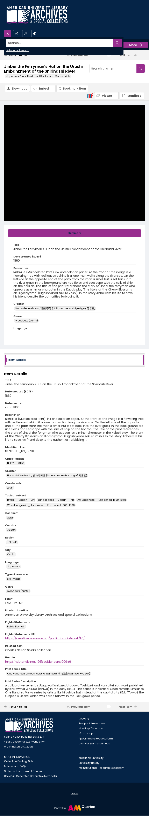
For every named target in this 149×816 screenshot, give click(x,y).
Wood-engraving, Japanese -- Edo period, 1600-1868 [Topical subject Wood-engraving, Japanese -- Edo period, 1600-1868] (41, 505)
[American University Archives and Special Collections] (29, 725)
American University (91, 758)
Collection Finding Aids (18, 761)
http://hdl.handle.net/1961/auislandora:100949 (38, 662)
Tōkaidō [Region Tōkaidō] (12, 542)
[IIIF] (90, 95)
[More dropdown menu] (135, 45)
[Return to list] (22, 55)
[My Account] (25, 33)
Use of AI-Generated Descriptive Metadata (30, 776)
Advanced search (17, 50)
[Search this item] (113, 68)
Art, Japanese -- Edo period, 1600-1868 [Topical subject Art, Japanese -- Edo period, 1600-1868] (101, 500)
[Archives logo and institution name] (37, 15)
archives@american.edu (94, 743)
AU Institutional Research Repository (101, 768)
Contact (74, 793)
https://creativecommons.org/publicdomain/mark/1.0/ (45, 638)
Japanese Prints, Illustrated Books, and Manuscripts (38, 76)
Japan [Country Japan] (11, 529)
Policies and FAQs (15, 766)
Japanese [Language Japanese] (13, 566)
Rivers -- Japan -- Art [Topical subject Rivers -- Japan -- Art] (21, 500)
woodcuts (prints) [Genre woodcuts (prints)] (26, 320)
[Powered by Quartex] (74, 808)
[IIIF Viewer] (106, 95)
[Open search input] (7, 33)
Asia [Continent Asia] (10, 517)
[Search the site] (60, 43)
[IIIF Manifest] (132, 95)
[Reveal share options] (16, 33)
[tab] (74, 233)
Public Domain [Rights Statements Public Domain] (16, 626)
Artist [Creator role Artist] (10, 487)
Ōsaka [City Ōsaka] (11, 554)
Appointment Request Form (96, 738)
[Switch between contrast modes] (34, 33)
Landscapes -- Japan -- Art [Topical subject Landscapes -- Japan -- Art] (56, 500)
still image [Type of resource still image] (13, 579)
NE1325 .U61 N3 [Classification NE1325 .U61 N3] (15, 463)
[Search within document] (140, 68)
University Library (89, 763)
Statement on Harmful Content (23, 771)
